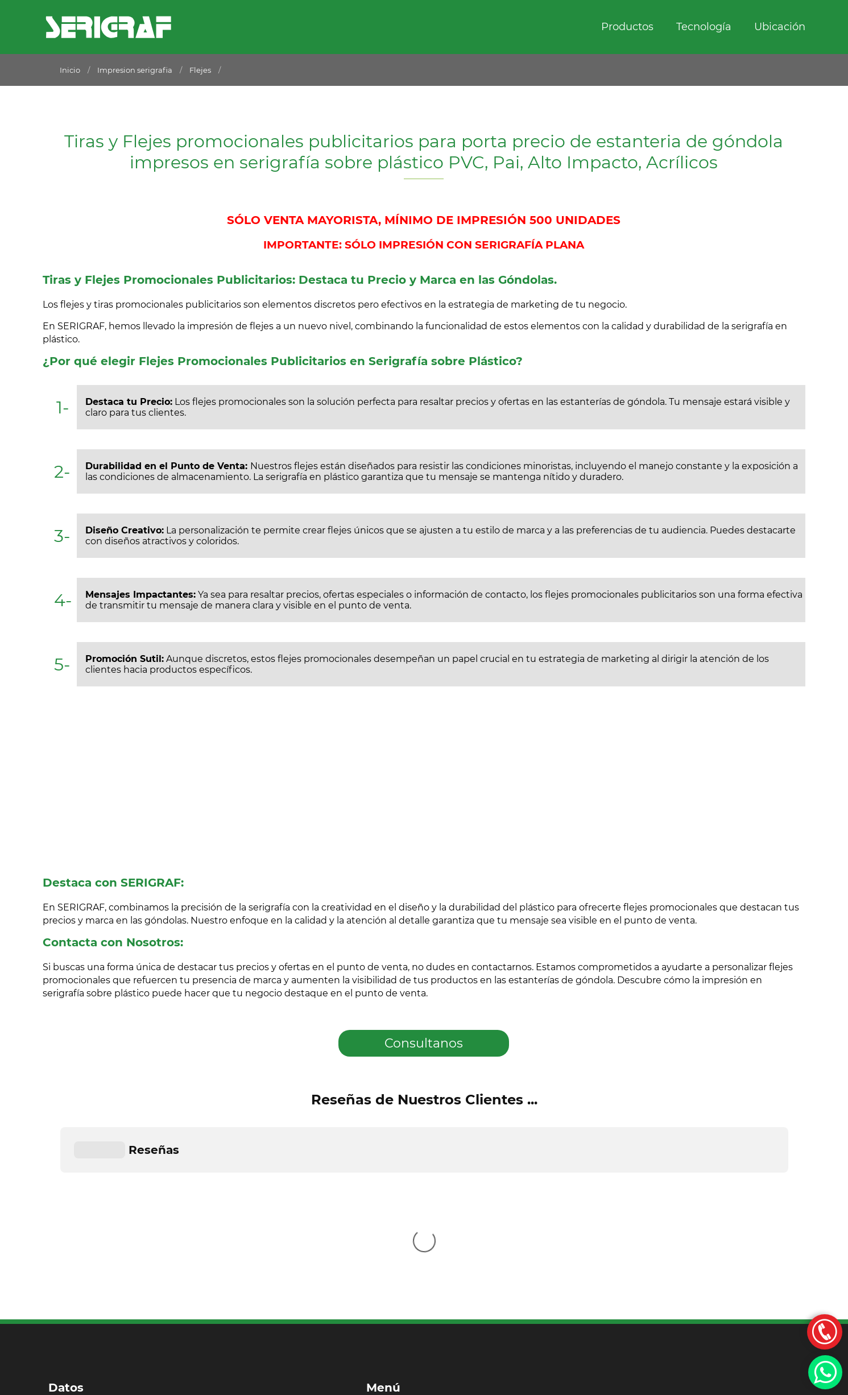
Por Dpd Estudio (80, 1384)
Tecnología (703, 26)
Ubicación (779, 26)
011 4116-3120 (80, 1266)
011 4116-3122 (79, 1288)
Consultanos (423, 1043)
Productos (627, 26)
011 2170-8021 (80, 1244)
